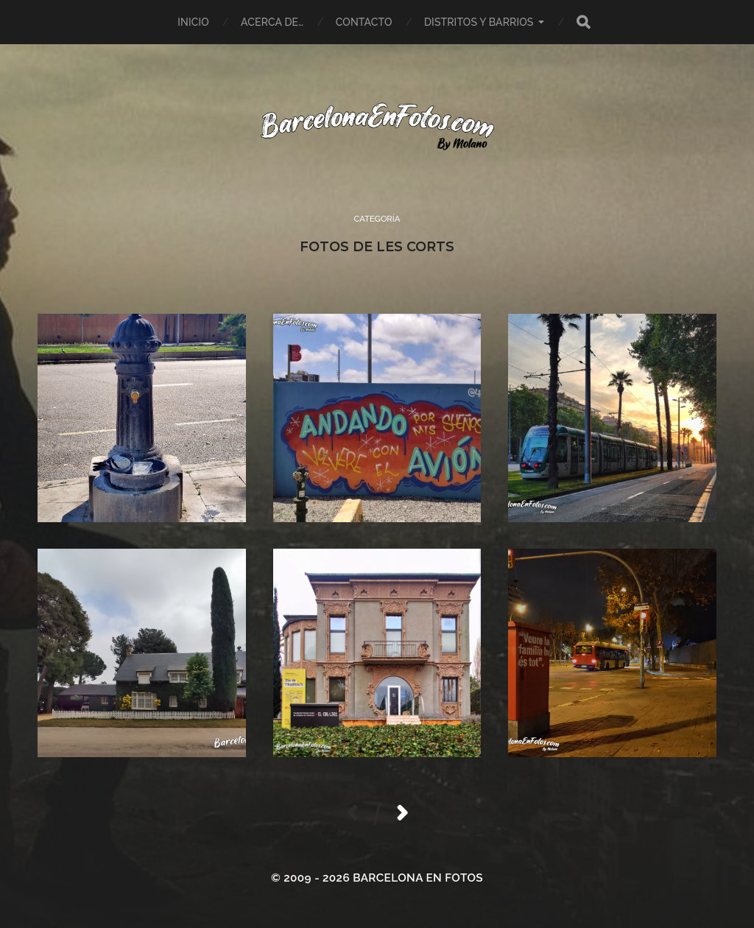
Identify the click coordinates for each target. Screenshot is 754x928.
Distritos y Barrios (479, 22)
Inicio (193, 22)
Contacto (364, 22)
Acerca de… (272, 22)
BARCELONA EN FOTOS (418, 878)
